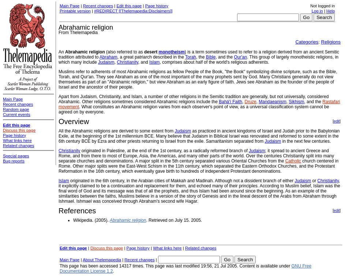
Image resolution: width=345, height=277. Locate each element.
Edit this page (129, 6)
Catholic (293, 161)
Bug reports (14, 161)
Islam (154, 62)
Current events (16, 114)
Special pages (16, 156)
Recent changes (98, 6)
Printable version (75, 11)
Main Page (69, 6)
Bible (211, 57)
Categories (306, 42)
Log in (317, 11)
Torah (190, 57)
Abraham (108, 57)
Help (330, 11)
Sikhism (296, 101)
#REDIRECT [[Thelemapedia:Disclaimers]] (133, 11)
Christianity (127, 62)
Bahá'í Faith (230, 101)
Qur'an (240, 57)
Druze (250, 101)
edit (337, 121)
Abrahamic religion (128, 220)
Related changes (201, 248)
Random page (16, 109)
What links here (167, 248)
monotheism (171, 52)
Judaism (106, 62)
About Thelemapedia (102, 260)
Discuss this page (106, 248)
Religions (331, 42)
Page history (156, 6)
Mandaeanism (272, 101)
